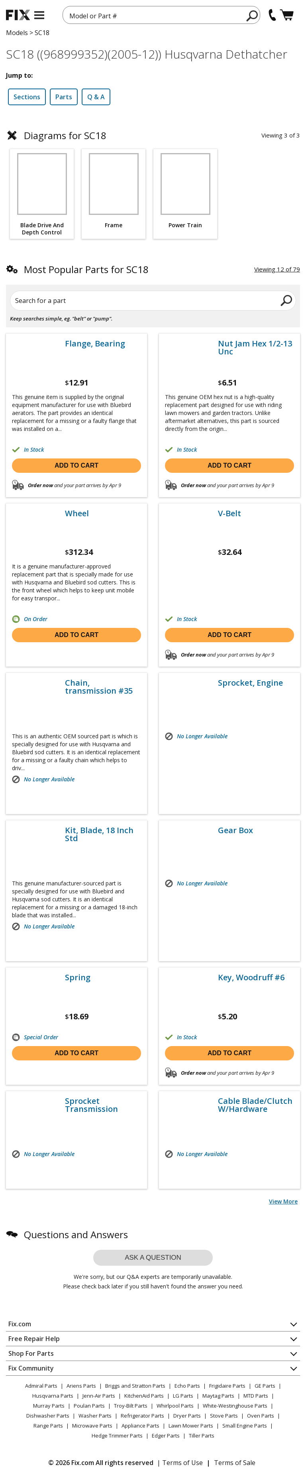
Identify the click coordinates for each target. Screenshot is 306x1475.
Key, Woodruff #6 (251, 977)
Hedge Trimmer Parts (117, 1435)
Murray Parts (49, 1405)
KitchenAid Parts (144, 1395)
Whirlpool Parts (175, 1405)
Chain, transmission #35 (99, 687)
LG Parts (183, 1395)
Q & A (96, 96)
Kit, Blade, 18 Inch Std (99, 834)
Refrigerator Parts (142, 1415)
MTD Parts (255, 1395)
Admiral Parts (41, 1385)
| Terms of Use (180, 1462)
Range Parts (48, 1425)
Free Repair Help (34, 1338)
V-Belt (229, 513)
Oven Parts (260, 1415)
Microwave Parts (92, 1425)
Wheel (77, 513)
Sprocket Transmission (91, 1105)
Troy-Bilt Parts (130, 1405)
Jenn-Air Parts (98, 1395)
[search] (252, 16)
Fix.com (19, 1324)
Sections (27, 96)
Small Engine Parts (244, 1425)
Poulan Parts (89, 1405)
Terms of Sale (234, 1462)
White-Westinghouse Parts (235, 1405)
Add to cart (76, 465)
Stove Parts (224, 1415)
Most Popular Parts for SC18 (86, 269)
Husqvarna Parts (52, 1395)
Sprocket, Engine (250, 683)
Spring (77, 977)
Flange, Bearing (95, 344)
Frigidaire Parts (227, 1385)
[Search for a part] (153, 301)
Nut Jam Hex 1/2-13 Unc (255, 348)
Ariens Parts (81, 1385)
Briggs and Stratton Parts (135, 1385)
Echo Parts (187, 1385)
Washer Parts (95, 1415)
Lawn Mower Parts (191, 1425)
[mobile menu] (39, 15)
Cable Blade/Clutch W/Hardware (255, 1105)
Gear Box (235, 830)
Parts (63, 96)
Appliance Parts (140, 1425)
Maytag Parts (218, 1395)
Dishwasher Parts (47, 1415)
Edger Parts (166, 1435)
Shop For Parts (31, 1353)
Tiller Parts (201, 1435)
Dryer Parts (187, 1415)
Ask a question (153, 1257)
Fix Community (31, 1368)
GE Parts (265, 1385)
